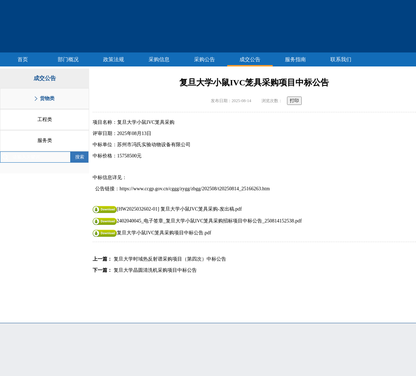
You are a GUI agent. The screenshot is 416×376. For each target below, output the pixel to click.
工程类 (44, 119)
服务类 (44, 140)
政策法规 (113, 59)
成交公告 (249, 59)
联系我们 (340, 59)
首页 (22, 59)
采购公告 (204, 59)
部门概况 (68, 59)
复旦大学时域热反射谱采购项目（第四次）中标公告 (170, 259)
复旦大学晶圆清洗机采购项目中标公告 (155, 270)
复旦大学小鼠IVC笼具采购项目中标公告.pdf (152, 232)
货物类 (47, 98)
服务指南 (295, 59)
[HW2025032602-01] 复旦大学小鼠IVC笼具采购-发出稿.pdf (167, 209)
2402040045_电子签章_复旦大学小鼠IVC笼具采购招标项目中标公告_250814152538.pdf (197, 221)
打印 (294, 100)
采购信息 (159, 59)
